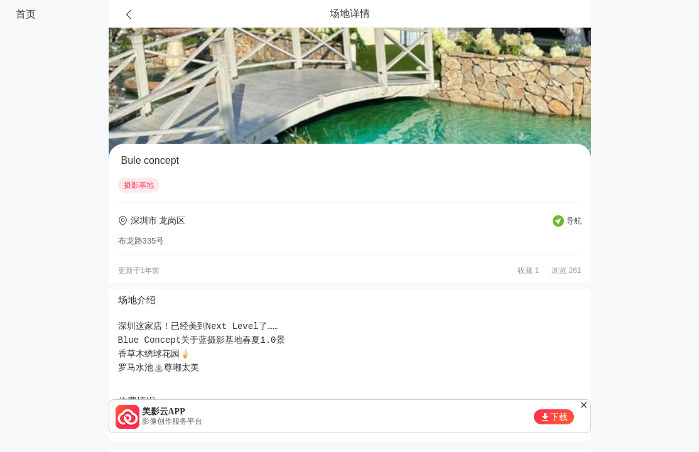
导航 (574, 221)
